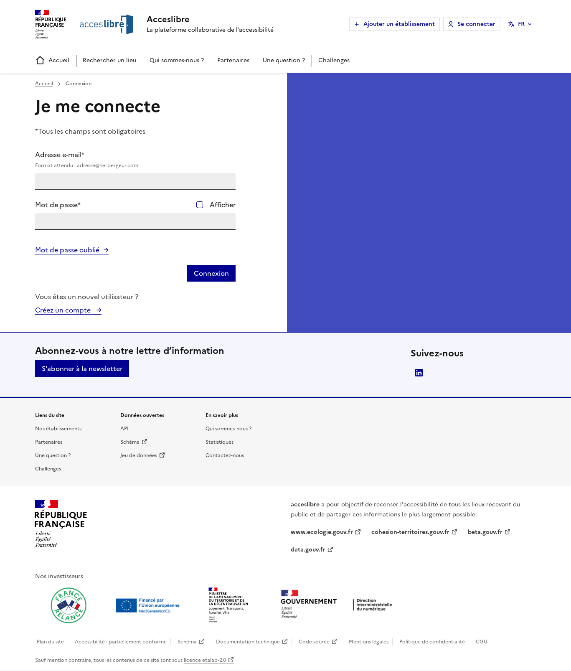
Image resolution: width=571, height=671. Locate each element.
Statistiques (219, 442)
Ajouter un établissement (399, 24)
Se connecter (476, 24)
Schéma (130, 442)
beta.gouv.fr (485, 532)
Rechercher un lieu (109, 60)
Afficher (223, 205)
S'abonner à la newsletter (82, 368)
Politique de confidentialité (432, 642)
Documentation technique (248, 642)
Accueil (52, 61)
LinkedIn (419, 372)
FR (521, 24)
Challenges (334, 60)
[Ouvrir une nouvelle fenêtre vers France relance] (68, 605)
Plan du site (50, 642)
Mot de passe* (58, 205)
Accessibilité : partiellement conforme (121, 642)
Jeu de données (138, 455)
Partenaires (233, 60)
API (124, 428)
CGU (481, 642)
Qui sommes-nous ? (177, 60)
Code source (314, 642)
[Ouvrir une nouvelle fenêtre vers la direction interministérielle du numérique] (338, 605)
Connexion (211, 273)
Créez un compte (63, 310)
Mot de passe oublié (67, 250)
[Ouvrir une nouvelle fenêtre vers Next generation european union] (148, 605)
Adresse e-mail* (135, 160)
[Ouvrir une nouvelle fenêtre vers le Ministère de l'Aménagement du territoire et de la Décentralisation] (228, 605)
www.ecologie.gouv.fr (322, 532)
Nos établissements (58, 428)
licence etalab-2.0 (205, 660)
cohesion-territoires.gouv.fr (410, 532)
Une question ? (284, 60)
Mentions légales (368, 642)
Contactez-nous (225, 455)
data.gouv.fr (308, 549)
